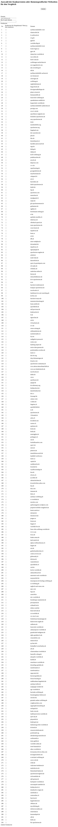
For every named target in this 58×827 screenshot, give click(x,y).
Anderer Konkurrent (6, 825)
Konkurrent (4, 23)
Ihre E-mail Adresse (6, 20)
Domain (3, 16)
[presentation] (25, 11)
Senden (43, 9)
